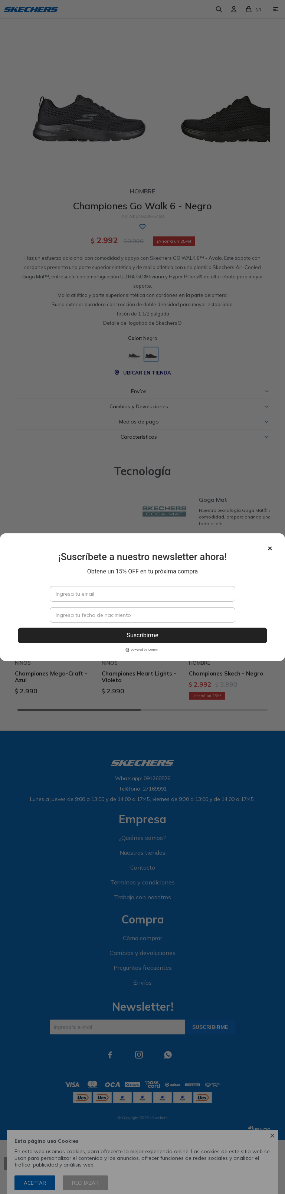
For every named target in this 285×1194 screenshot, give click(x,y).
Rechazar (85, 1183)
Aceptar (35, 1183)
